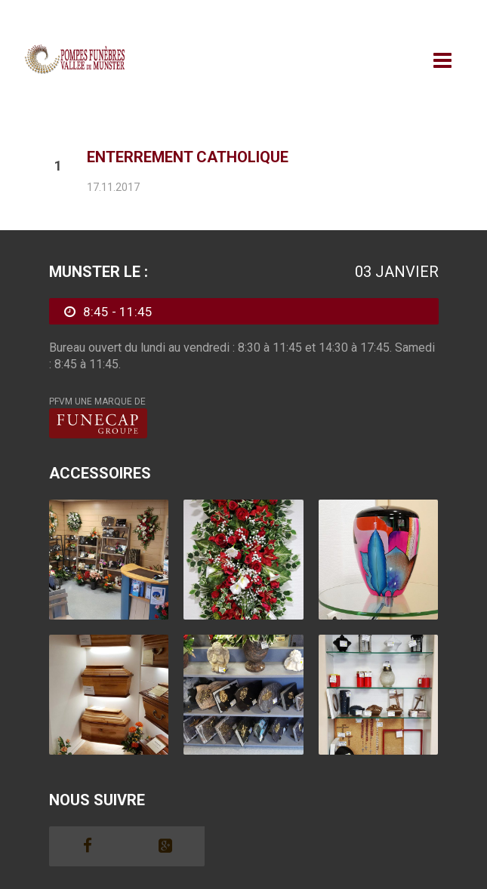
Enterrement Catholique (187, 157)
